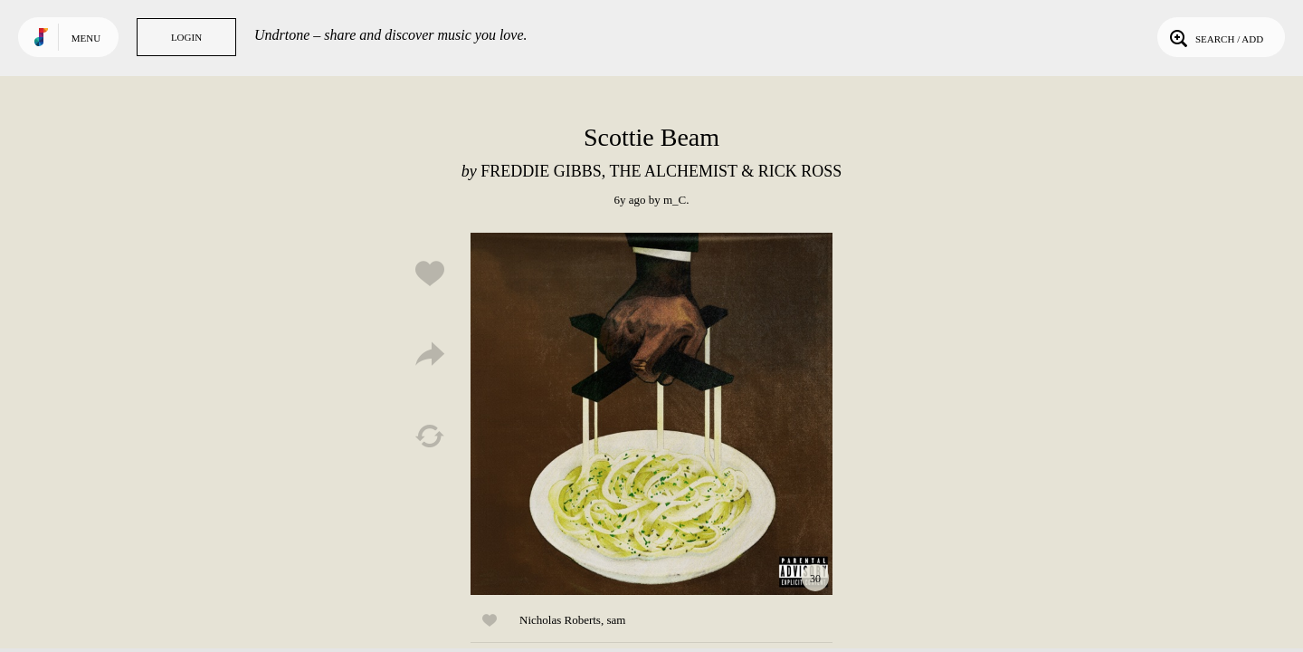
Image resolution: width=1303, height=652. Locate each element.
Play (651, 414)
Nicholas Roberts (560, 620)
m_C (674, 199)
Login (186, 37)
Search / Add (1214, 37)
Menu (85, 38)
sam (615, 620)
